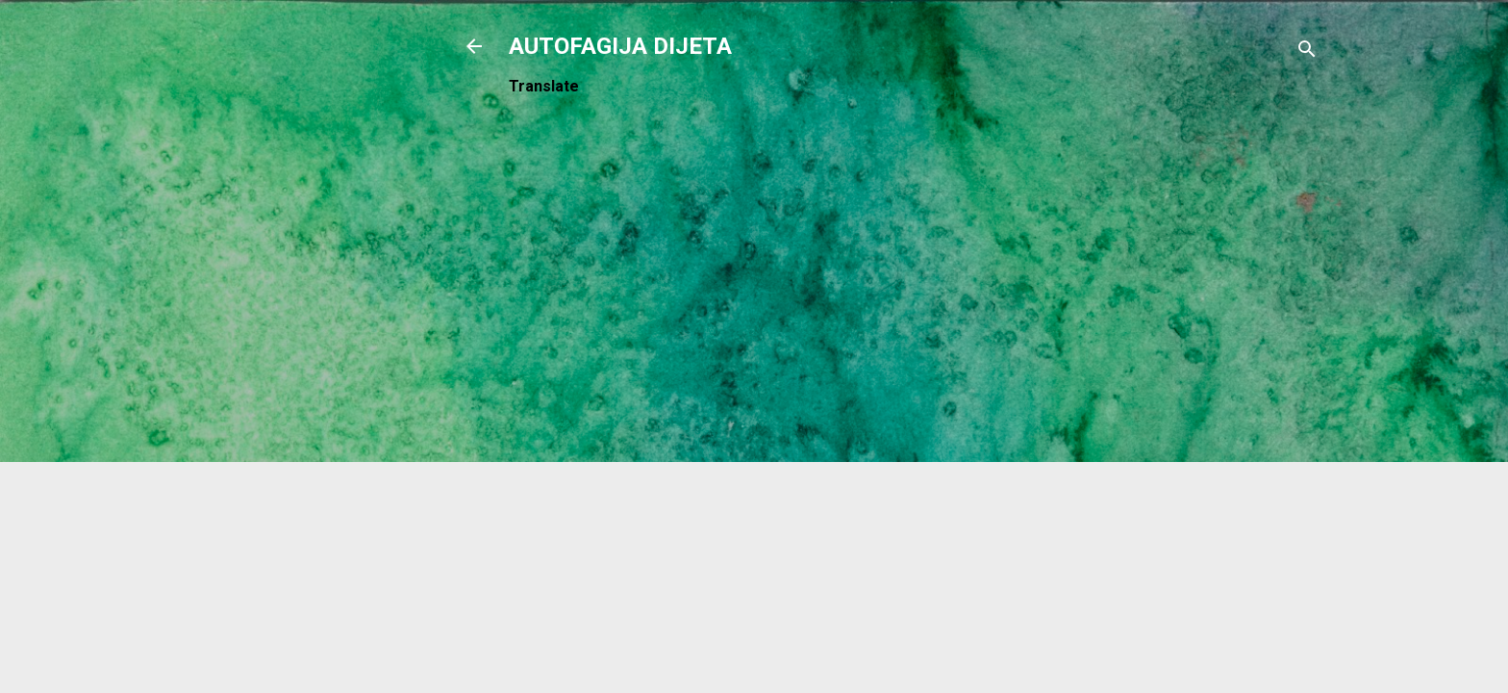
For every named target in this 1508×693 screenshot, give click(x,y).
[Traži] (1307, 52)
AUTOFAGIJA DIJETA (620, 46)
